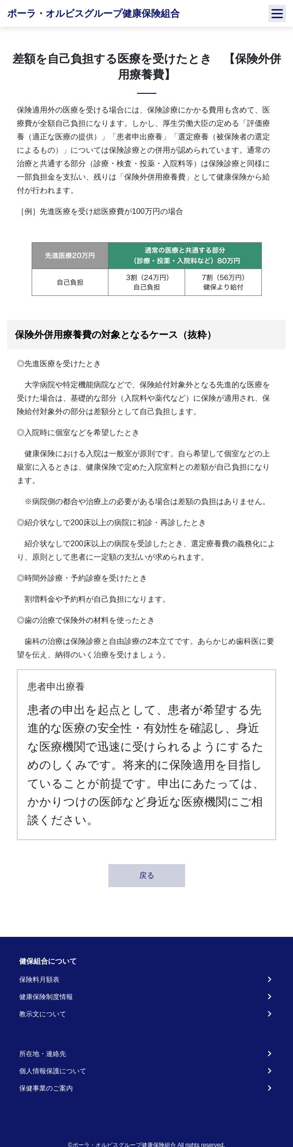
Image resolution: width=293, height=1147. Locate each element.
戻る (146, 875)
